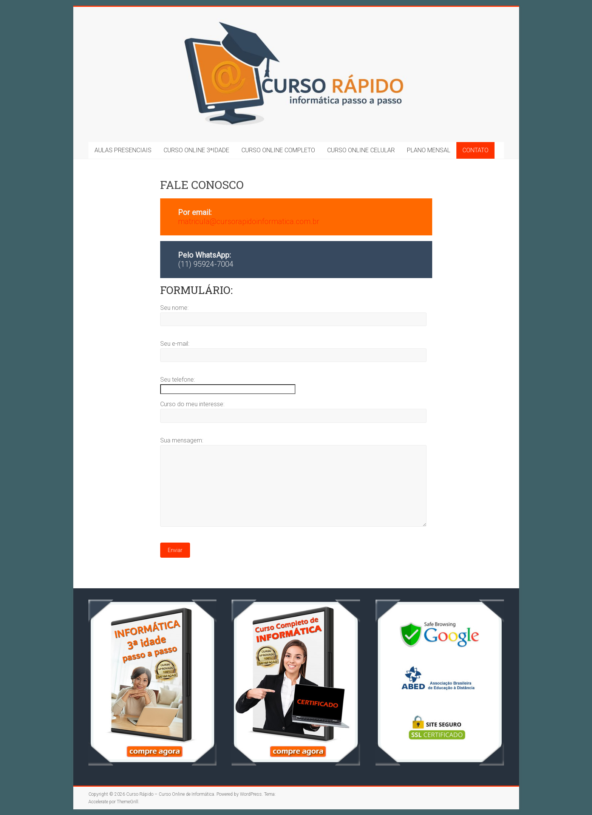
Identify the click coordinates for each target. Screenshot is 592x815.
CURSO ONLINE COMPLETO (278, 150)
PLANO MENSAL (428, 150)
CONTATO (475, 150)
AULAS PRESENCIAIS (122, 150)
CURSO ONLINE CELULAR (361, 150)
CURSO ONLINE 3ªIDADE (196, 150)
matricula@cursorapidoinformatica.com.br (248, 221)
